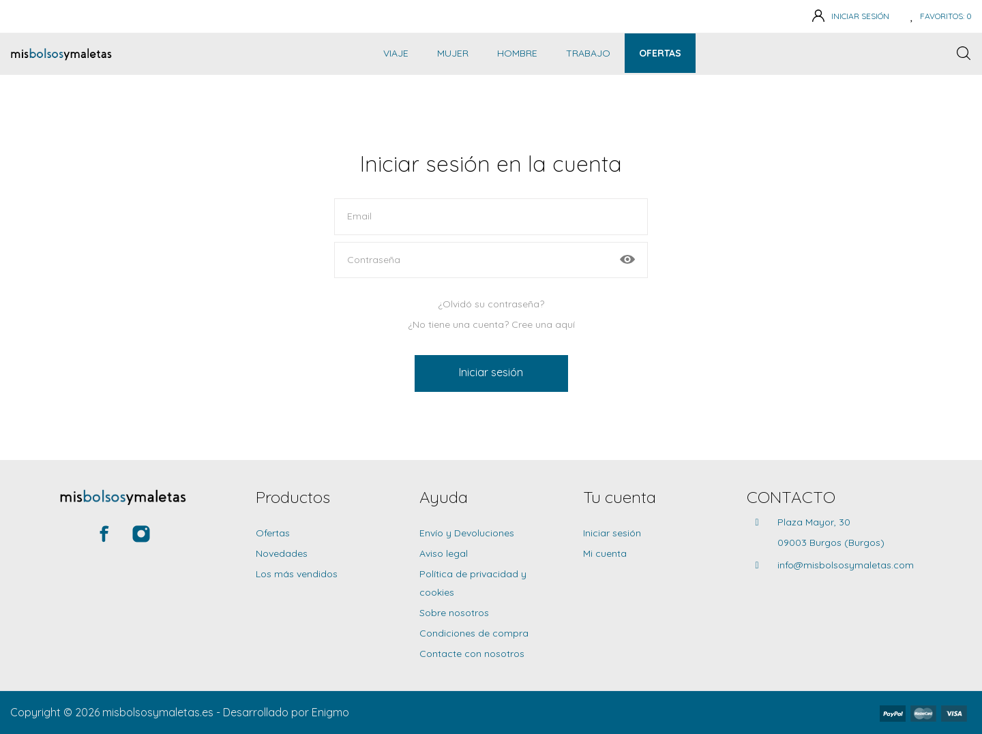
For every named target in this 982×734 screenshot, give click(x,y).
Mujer (452, 53)
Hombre (517, 53)
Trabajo (588, 53)
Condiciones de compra (474, 633)
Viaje (395, 53)
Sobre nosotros (454, 613)
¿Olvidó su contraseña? (491, 304)
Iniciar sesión (491, 372)
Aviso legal (443, 553)
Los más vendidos (297, 574)
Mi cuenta (605, 553)
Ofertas (660, 53)
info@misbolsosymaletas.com (845, 565)
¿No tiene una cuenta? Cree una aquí (491, 324)
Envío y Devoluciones (466, 533)
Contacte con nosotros (471, 653)
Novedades (282, 553)
